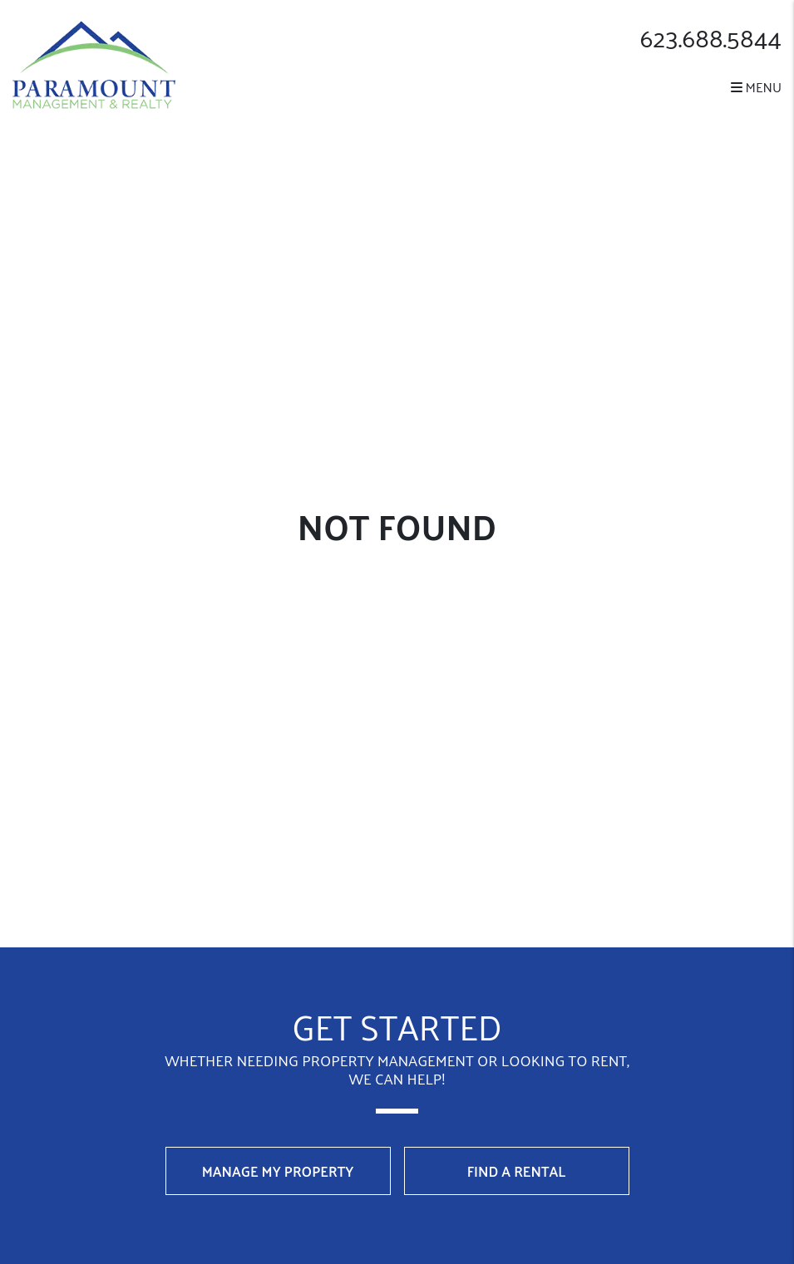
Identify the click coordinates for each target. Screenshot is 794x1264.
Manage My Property (278, 1170)
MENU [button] (756, 87)
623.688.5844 (710, 37)
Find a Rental (516, 1170)
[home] (93, 63)
